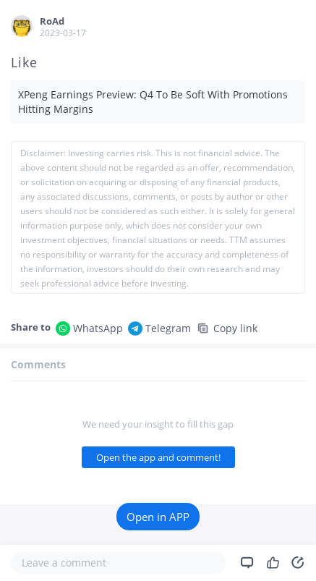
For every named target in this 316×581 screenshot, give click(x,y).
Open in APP (158, 516)
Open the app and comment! (158, 457)
